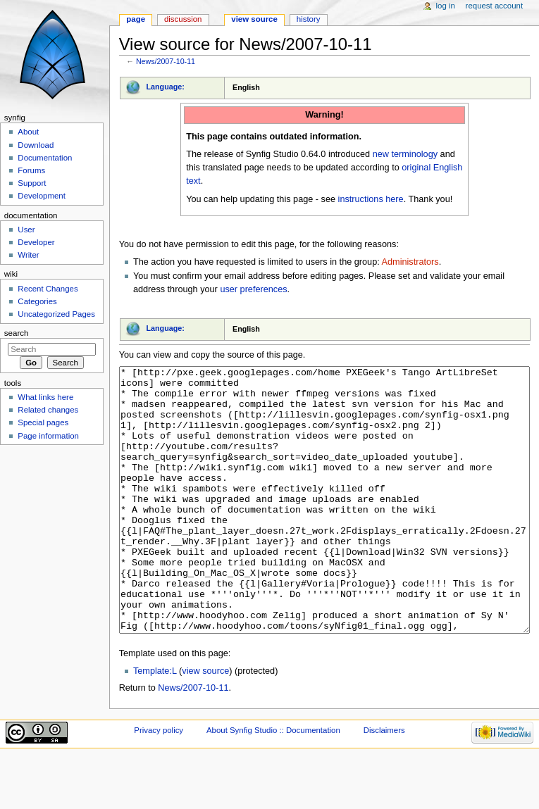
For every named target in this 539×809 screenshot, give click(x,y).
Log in (445, 5)
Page (135, 19)
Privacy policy (158, 783)
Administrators (410, 262)
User (26, 229)
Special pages (43, 422)
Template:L (155, 724)
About (28, 131)
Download (36, 145)
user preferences (253, 289)
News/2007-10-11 (165, 61)
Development (41, 196)
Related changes (48, 410)
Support (32, 183)
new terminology (405, 154)
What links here (45, 397)
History (309, 19)
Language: (165, 86)
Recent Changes (48, 288)
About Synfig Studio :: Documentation (273, 783)
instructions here (371, 199)
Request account (494, 5)
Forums (31, 170)
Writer (28, 255)
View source (254, 19)
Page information (48, 436)
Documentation (45, 157)
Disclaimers (384, 783)
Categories (37, 301)
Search (16, 333)
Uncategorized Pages (56, 314)
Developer (36, 242)
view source (205, 724)
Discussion (183, 19)
